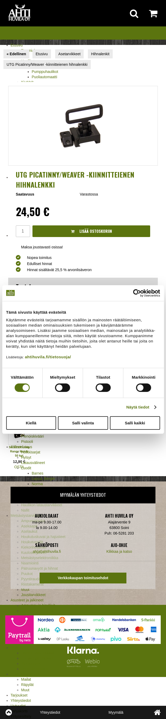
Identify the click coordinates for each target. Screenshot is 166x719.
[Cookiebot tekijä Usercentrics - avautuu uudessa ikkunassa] (137, 293)
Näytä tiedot (137, 407)
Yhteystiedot (21, 700)
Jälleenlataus (21, 447)
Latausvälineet (33, 463)
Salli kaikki (135, 423)
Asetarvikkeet (69, 54)
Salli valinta (83, 423)
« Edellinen (16, 54)
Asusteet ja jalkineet (27, 600)
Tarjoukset (19, 695)
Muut (25, 690)
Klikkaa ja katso (119, 551)
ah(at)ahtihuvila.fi (47, 551)
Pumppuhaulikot (45, 71)
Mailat (26, 679)
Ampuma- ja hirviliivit (38, 605)
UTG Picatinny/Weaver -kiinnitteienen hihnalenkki (47, 64)
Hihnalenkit (100, 54)
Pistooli (27, 441)
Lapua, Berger (43, 478)
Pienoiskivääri (32, 436)
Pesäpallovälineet (25, 674)
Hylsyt (26, 457)
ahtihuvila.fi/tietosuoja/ (48, 357)
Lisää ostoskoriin (91, 231)
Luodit (26, 468)
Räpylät (27, 685)
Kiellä (31, 423)
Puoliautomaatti (44, 77)
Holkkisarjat (30, 452)
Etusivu (17, 45)
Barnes (37, 473)
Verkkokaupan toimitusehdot (83, 578)
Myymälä (115, 712)
